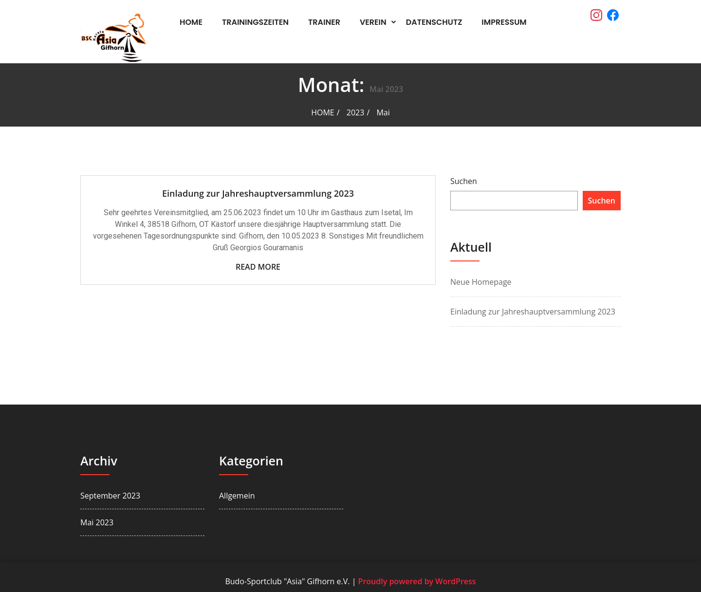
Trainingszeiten (255, 22)
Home (191, 22)
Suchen (463, 181)
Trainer (324, 22)
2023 (356, 112)
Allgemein (237, 495)
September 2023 (110, 495)
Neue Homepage (481, 282)
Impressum (503, 22)
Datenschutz (434, 22)
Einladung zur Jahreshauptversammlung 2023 (258, 193)
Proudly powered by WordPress (417, 581)
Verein (373, 22)
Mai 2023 (96, 522)
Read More (258, 266)
